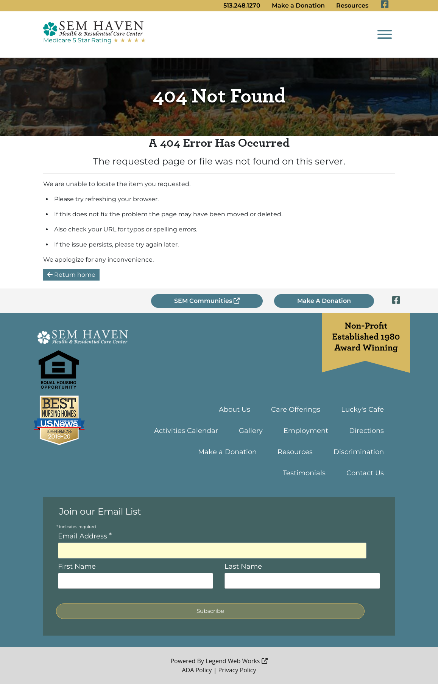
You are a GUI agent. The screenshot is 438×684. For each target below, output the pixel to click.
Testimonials (304, 473)
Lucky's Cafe (362, 409)
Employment (306, 431)
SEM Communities (207, 300)
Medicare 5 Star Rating (94, 40)
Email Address (85, 535)
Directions (366, 431)
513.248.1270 (241, 5)
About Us (234, 409)
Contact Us (365, 473)
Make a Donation (298, 5)
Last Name (243, 566)
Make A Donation (324, 300)
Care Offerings (295, 409)
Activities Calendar (186, 431)
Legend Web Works (237, 661)
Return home (71, 274)
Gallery (251, 431)
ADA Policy (197, 670)
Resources (352, 5)
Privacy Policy (237, 670)
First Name (77, 566)
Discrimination (359, 452)
